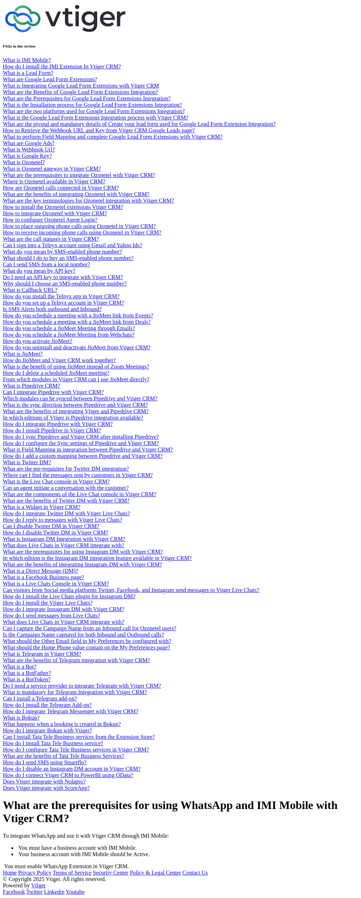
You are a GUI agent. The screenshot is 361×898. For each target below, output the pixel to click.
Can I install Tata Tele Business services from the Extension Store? (79, 737)
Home (10, 873)
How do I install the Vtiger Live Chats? (48, 603)
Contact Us (195, 873)
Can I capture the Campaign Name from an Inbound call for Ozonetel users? (89, 628)
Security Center (110, 873)
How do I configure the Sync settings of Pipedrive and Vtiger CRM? (81, 443)
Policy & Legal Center (155, 873)
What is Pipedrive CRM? (31, 386)
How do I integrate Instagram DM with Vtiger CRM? (63, 609)
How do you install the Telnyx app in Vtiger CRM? (61, 296)
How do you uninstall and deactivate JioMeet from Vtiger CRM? (77, 347)
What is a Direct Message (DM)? (40, 571)
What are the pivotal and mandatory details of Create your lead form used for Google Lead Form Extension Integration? (139, 124)
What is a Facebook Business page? (43, 577)
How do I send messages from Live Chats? (51, 615)
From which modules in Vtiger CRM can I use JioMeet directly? (76, 379)
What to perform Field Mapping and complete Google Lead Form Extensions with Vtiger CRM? (113, 137)
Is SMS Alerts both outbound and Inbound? (52, 309)
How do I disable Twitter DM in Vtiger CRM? (55, 533)
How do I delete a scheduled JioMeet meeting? (56, 373)
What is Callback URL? (30, 290)
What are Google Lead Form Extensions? (50, 79)
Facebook (14, 892)
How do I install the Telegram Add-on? (47, 705)
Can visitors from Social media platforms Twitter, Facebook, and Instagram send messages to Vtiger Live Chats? (131, 590)
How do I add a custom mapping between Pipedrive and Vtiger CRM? (83, 456)
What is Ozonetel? (24, 162)
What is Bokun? (21, 718)
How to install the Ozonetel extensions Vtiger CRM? (63, 207)
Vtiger (38, 885)
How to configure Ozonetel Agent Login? (50, 220)
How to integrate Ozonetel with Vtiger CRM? (55, 213)
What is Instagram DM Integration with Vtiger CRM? (64, 539)
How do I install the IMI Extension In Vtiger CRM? (62, 66)
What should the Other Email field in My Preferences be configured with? (87, 641)
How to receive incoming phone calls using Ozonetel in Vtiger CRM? (82, 232)
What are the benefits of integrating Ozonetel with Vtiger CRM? (76, 194)
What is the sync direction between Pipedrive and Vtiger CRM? (75, 405)
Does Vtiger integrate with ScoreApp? (46, 788)
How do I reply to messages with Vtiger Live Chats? (62, 520)
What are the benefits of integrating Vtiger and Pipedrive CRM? (76, 411)
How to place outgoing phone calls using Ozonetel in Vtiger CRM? (79, 226)
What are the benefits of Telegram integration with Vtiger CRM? (76, 660)
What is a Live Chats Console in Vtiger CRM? (56, 584)
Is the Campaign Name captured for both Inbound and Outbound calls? (83, 635)
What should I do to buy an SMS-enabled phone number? (68, 258)
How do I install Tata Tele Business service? (53, 743)
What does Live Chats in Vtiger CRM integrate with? (63, 545)
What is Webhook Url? (29, 149)
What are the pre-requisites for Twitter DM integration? (66, 469)
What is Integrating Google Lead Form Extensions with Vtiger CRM (81, 86)
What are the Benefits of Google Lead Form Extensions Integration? (80, 92)
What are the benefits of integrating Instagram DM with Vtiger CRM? (82, 564)
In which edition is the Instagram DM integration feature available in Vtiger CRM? (97, 558)
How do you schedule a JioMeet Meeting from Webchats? (69, 335)
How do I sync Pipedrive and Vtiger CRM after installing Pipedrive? (81, 437)
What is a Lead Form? (28, 73)
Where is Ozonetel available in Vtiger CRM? (54, 181)
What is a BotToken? (26, 679)
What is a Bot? (20, 667)
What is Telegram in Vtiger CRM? (42, 654)
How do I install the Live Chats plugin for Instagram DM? (69, 596)
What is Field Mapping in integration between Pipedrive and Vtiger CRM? (88, 450)
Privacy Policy (34, 873)
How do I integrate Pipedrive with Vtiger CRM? (58, 424)
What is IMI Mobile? (27, 60)
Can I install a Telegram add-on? (40, 698)
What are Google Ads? (28, 143)
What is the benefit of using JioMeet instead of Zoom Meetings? (76, 367)
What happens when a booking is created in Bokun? (62, 724)
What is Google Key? (27, 156)
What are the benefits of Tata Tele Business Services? (63, 756)
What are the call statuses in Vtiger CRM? (51, 239)
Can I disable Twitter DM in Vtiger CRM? (51, 526)
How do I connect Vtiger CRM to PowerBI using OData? (68, 775)
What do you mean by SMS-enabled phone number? (62, 252)
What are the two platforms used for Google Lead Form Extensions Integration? (94, 111)
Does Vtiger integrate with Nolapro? (44, 781)
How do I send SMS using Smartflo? (45, 762)
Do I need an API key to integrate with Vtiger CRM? (63, 277)
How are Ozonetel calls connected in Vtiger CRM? (61, 188)
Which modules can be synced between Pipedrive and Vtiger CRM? (80, 398)
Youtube (75, 892)
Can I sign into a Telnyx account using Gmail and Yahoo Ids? (72, 245)
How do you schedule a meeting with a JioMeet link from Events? (78, 315)
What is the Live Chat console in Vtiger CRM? (56, 481)
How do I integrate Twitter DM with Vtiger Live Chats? (66, 513)
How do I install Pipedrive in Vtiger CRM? (52, 430)
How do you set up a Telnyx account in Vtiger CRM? (63, 303)
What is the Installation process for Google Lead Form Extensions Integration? (92, 105)
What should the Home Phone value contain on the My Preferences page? (86, 647)
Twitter (34, 892)
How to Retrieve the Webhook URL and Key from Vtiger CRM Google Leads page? (99, 130)
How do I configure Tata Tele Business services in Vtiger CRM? (76, 750)
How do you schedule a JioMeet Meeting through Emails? (69, 328)
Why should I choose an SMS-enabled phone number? (65, 284)
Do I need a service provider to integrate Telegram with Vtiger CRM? (82, 686)
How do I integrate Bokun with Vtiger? (47, 730)
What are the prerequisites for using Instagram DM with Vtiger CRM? (83, 552)
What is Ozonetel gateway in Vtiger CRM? (52, 169)
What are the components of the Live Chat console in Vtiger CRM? (79, 494)
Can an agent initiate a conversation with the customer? (66, 488)
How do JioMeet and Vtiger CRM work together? (59, 360)
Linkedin (54, 892)
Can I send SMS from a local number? (46, 264)
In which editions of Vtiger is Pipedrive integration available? (73, 418)
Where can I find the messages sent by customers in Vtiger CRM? (78, 475)
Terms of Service (72, 873)
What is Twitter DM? (27, 462)
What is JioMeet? (23, 354)
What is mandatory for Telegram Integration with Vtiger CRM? (75, 692)
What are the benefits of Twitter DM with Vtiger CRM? (66, 501)
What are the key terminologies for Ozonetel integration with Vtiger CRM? (88, 201)
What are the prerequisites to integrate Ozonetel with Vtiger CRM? (79, 175)
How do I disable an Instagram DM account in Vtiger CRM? (72, 769)
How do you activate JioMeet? (37, 341)
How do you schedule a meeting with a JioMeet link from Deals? (77, 322)
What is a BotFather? (27, 673)
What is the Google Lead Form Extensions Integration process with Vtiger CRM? (95, 118)
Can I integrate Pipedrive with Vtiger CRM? (53, 392)
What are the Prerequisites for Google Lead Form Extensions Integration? (86, 98)
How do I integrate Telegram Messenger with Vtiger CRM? (70, 711)
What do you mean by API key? (39, 271)
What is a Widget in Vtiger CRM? (41, 507)
